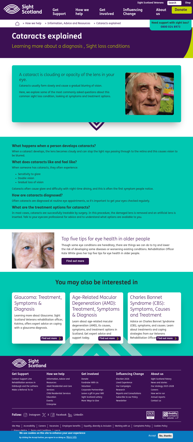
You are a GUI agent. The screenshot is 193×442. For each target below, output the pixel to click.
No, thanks (165, 435)
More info (71, 437)
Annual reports (158, 397)
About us (157, 373)
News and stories (159, 382)
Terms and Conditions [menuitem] (41, 430)
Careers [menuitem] (42, 426)
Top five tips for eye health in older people (106, 239)
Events (50, 400)
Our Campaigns (123, 386)
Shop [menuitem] (188, 3)
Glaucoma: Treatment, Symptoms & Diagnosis (38, 303)
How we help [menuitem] (83, 12)
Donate (181, 10)
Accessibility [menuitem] (29, 426)
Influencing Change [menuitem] (135, 12)
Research (120, 390)
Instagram (34, 414)
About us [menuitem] (161, 12)
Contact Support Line (22, 379)
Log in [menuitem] (57, 430)
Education (51, 397)
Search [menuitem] (172, 3)
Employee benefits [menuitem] (71, 426)
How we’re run (158, 393)
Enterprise (51, 404)
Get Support (20, 373)
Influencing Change (130, 373)
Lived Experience (124, 382)
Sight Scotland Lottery (91, 397)
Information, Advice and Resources (68, 23)
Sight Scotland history (161, 379)
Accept (152, 436)
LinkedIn (78, 414)
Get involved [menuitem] (107, 12)
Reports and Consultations (128, 393)
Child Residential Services (59, 393)
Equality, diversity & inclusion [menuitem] (97, 426)
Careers (154, 390)
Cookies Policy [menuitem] (160, 426)
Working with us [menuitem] (122, 426)
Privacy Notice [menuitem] (20, 430)
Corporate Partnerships (92, 390)
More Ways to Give (90, 400)
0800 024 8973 (170, 27)
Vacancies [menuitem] (54, 426)
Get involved (90, 373)
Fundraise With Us (89, 382)
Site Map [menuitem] (16, 426)
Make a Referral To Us (22, 390)
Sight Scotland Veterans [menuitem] (150, 3)
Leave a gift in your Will (92, 393)
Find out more (75, 261)
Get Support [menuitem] (60, 12)
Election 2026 (122, 379)
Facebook (61, 414)
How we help (33, 23)
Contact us (156, 400)
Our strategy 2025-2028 (162, 386)
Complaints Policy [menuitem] (142, 426)
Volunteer (86, 386)
